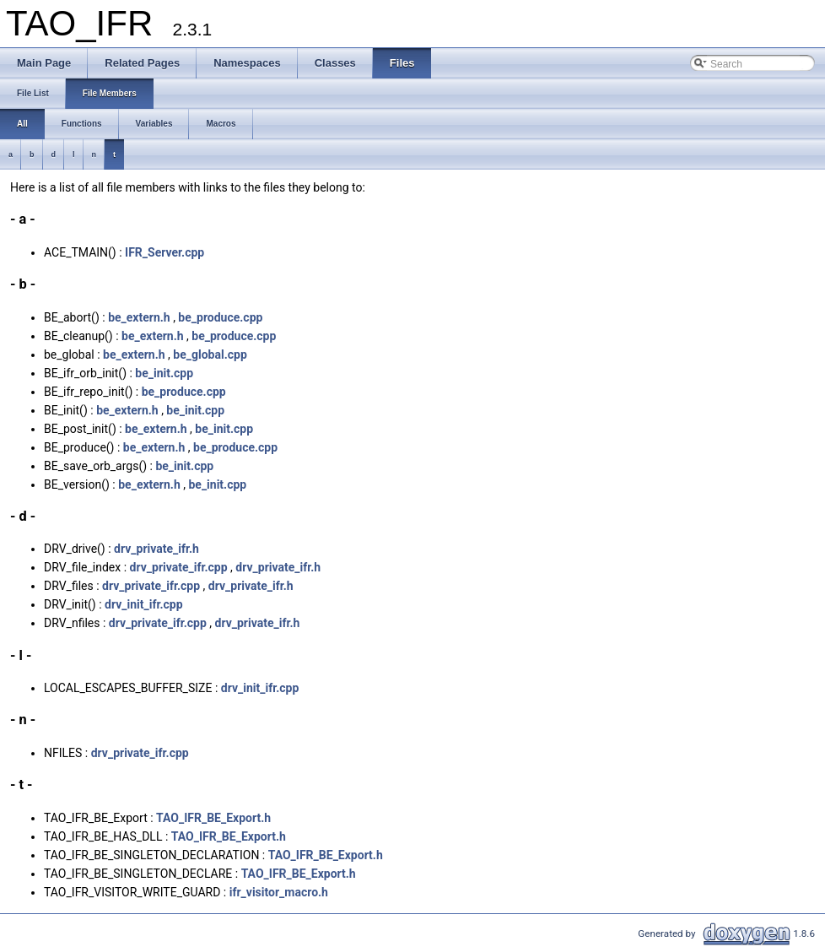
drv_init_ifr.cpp (144, 604)
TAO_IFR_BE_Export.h (213, 818)
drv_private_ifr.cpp (179, 567)
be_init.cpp (164, 373)
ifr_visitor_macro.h (278, 892)
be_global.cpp (209, 354)
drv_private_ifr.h (156, 548)
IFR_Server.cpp (164, 252)
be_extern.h (139, 317)
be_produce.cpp (220, 317)
